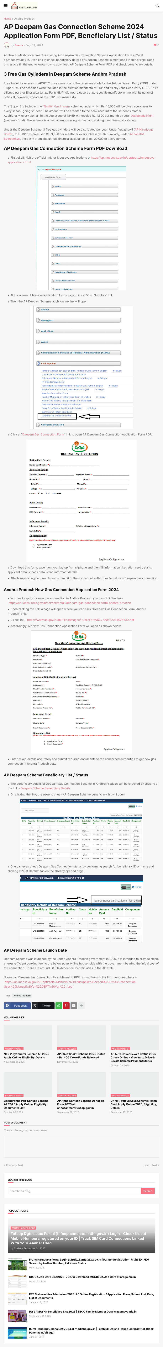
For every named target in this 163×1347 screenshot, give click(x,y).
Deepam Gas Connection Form (43, 434)
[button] (5, 6)
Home (7, 18)
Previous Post (14, 1165)
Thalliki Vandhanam (56, 106)
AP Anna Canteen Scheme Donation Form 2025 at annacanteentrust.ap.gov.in (80, 1104)
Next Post (151, 1165)
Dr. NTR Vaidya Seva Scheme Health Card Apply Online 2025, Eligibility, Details (134, 1104)
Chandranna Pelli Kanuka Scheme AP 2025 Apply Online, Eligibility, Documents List (26, 1104)
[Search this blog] (74, 1191)
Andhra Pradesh (24, 18)
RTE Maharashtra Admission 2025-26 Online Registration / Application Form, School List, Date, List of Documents (91, 1296)
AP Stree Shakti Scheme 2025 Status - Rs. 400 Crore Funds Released (81, 1055)
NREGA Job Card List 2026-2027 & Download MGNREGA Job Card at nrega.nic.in (82, 1276)
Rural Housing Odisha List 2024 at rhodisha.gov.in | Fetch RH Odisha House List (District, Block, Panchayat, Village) (91, 1330)
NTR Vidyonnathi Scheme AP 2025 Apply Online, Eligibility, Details (26, 1055)
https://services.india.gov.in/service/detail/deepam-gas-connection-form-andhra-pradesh (69, 603)
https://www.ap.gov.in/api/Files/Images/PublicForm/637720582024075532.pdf (80, 620)
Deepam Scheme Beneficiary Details (45, 788)
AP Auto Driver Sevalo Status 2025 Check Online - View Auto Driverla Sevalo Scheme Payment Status (133, 1057)
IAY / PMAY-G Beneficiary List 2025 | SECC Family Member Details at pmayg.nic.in (83, 1311)
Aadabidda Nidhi (142, 115)
